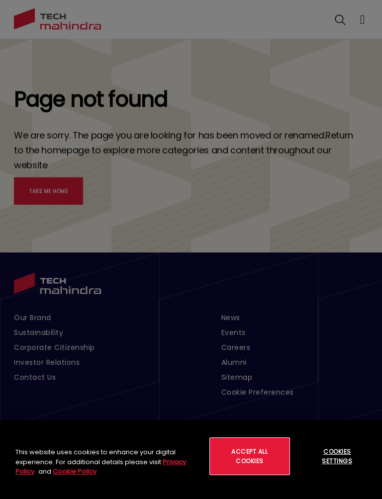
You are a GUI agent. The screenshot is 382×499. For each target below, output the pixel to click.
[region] (191, 459)
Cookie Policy (74, 471)
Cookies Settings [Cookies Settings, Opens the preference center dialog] (337, 456)
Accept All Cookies (249, 456)
